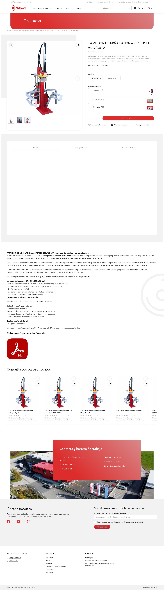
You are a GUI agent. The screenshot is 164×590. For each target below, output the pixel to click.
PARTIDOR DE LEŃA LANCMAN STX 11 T (130, 410)
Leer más (140, 522)
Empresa (59, 9)
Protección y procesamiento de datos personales (133, 2)
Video (35, 147)
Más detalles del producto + (98, 65)
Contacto (49, 570)
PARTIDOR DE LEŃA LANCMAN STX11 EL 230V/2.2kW (63, 30)
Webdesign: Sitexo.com (149, 587)
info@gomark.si (17, 2)
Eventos (77, 9)
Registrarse (102, 527)
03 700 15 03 (27, 2)
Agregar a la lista (144, 125)
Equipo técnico (82, 147)
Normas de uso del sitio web (105, 2)
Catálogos (90, 2)
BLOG (68, 9)
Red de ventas (128, 147)
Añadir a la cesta (128, 118)
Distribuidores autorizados (56, 567)
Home (9, 30)
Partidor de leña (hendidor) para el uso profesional (28, 30)
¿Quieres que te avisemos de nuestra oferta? (110, 513)
